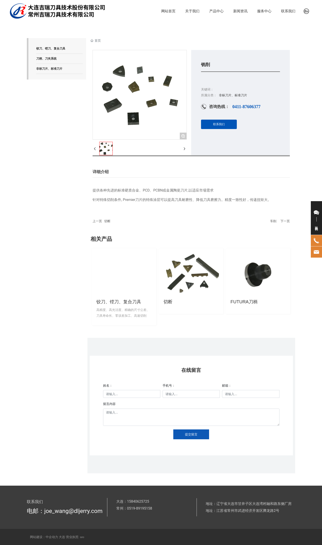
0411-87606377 (246, 106)
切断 (107, 221)
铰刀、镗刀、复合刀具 (118, 301)
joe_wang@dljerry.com (73, 511)
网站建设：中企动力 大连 (48, 537)
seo (82, 537)
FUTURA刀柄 (244, 301)
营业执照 (72, 537)
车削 (273, 221)
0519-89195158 (139, 508)
